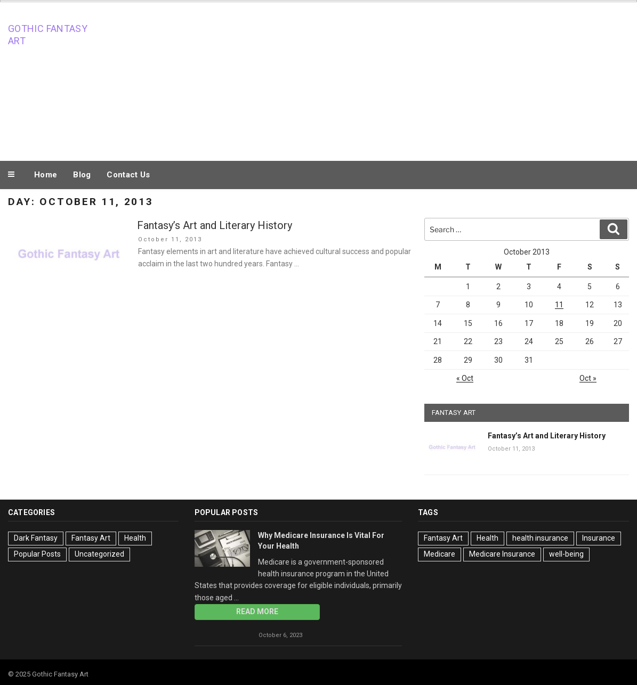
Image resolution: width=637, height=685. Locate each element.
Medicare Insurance (502, 554)
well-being (566, 554)
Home (45, 175)
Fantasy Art (90, 538)
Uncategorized (99, 554)
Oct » (587, 378)
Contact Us (128, 175)
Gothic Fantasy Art (47, 34)
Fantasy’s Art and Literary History (214, 225)
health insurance (540, 538)
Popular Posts (37, 554)
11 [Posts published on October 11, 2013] (559, 304)
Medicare (439, 554)
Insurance (598, 538)
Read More (257, 611)
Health (135, 538)
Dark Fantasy (36, 538)
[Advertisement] (424, 78)
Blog (82, 175)
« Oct (464, 378)
